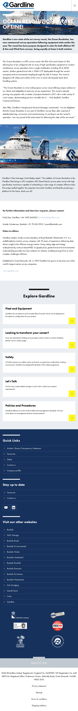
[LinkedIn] (13, 507)
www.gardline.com (11, 270)
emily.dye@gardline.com (49, 217)
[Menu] (75, 5)
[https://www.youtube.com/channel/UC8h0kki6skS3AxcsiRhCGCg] (6, 507)
